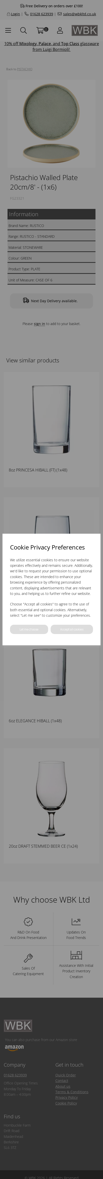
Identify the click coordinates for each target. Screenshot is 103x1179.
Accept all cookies (71, 629)
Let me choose (29, 629)
